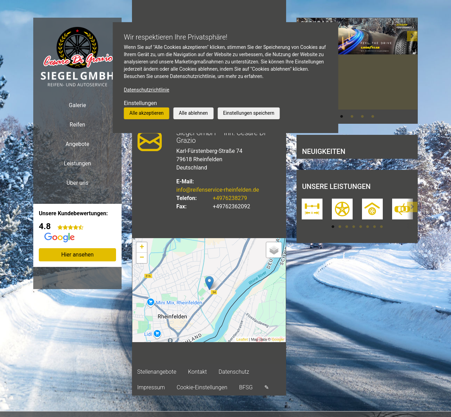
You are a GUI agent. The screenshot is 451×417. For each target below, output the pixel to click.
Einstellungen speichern (248, 113)
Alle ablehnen (193, 113)
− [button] (142, 258)
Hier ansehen (77, 254)
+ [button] (142, 247)
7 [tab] (374, 226)
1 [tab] (341, 116)
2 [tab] (351, 116)
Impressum (151, 387)
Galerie (77, 105)
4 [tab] (372, 116)
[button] (412, 70)
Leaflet (242, 339)
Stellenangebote (156, 371)
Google (278, 339)
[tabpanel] (357, 45)
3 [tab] (362, 116)
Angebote (77, 144)
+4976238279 (230, 198)
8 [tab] (381, 226)
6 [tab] (367, 226)
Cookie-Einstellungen (202, 387)
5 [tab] (360, 226)
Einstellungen (140, 103)
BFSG (246, 387)
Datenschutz (234, 371)
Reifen (77, 124)
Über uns (77, 183)
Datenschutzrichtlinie (146, 90)
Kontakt (197, 371)
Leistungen (77, 163)
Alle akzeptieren (147, 113)
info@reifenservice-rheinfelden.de (217, 189)
